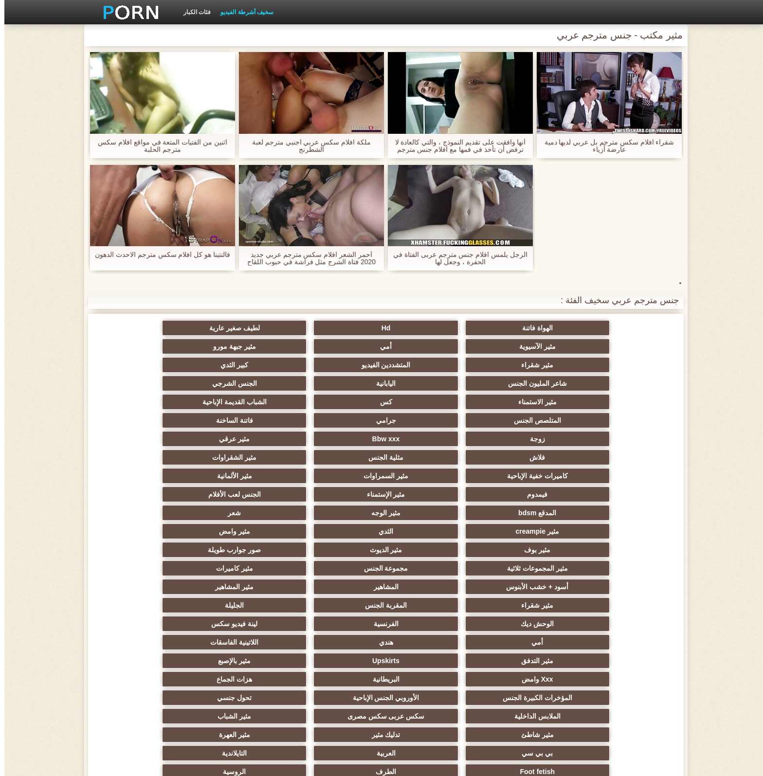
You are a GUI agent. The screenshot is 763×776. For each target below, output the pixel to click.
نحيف (524, 605)
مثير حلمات (334, 605)
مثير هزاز (334, 661)
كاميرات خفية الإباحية (619, 402)
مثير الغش (239, 568)
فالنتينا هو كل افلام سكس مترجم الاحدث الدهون (158, 258)
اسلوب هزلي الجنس (143, 568)
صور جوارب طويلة (429, 439)
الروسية (429, 550)
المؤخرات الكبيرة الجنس (619, 513)
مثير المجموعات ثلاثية (334, 439)
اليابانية (238, 346)
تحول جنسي (429, 513)
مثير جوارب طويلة (239, 642)
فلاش (334, 383)
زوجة (619, 383)
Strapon (524, 587)
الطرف (524, 550)
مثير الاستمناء (619, 365)
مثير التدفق (620, 494)
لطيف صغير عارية (429, 328)
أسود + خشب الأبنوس (620, 457)
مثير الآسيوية (334, 328)
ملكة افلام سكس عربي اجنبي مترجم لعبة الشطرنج (307, 146)
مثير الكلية (620, 568)
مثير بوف (620, 439)
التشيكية (143, 587)
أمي (238, 328)
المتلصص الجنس (334, 365)
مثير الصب (143, 605)
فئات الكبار (192, 12)
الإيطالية (238, 661)
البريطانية (238, 494)
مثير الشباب (143, 513)
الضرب (429, 605)
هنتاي (429, 661)
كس (524, 365)
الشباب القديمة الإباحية (429, 365)
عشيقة (619, 624)
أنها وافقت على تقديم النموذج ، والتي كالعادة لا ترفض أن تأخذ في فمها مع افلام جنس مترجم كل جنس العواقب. (455, 146)
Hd (524, 328)
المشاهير (524, 457)
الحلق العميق (429, 624)
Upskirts (524, 494)
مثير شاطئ (619, 531)
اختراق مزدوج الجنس (429, 642)
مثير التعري (429, 568)
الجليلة (143, 457)
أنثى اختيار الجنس (334, 550)
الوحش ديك (619, 476)
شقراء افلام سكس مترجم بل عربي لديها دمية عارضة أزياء (605, 146)
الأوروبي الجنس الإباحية (524, 513)
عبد (619, 605)
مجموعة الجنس (239, 439)
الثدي (238, 420)
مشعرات (524, 568)
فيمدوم (334, 402)
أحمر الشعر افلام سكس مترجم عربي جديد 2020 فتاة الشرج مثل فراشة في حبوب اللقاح (307, 258)
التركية (143, 624)
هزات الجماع (143, 494)
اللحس (620, 642)
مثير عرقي (429, 383)
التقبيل (524, 661)
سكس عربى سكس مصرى (238, 513)
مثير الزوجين (619, 587)
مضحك (239, 624)
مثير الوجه (524, 420)
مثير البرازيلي (238, 679)
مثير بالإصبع (429, 494)
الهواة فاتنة (619, 328)
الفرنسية (524, 476)
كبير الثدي (429, 346)
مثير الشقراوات (143, 383)
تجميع (238, 587)
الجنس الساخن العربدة (334, 568)
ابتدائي (212, 762)
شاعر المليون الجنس (334, 346)
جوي (524, 624)
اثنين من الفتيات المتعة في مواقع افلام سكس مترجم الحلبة (158, 146)
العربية (238, 531)
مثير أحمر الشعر (143, 550)
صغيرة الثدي (238, 550)
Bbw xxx (524, 383)
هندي (239, 476)
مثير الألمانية (429, 402)
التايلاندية (143, 531)
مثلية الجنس (238, 383)
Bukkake (620, 679)
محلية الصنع (619, 661)
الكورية (334, 624)
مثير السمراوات (524, 402)
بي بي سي (333, 531)
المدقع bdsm (620, 420)
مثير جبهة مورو (143, 328)
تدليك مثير (524, 531)
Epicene (334, 587)
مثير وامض (143, 420)
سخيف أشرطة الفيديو (242, 12)
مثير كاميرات (143, 439)
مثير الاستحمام (143, 661)
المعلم (429, 679)
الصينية (429, 587)
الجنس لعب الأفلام (143, 402)
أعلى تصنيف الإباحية (143, 679)
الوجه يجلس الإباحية (524, 679)
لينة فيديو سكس (429, 476)
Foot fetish (619, 550)
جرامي (239, 365)
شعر (429, 420)
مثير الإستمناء (238, 402)
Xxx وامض (334, 494)
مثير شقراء (620, 346)
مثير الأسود (143, 642)
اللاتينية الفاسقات (143, 476)
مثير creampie (333, 420)
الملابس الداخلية (334, 513)
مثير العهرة (429, 531)
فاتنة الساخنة (143, 365)
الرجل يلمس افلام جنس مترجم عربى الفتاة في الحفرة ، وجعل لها (456, 258)
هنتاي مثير (334, 679)
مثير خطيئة (238, 605)
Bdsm (524, 642)
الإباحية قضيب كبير (334, 642)
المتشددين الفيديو (524, 346)
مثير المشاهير (429, 457)
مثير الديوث (524, 439)
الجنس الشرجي (143, 346)
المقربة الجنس (238, 457)
